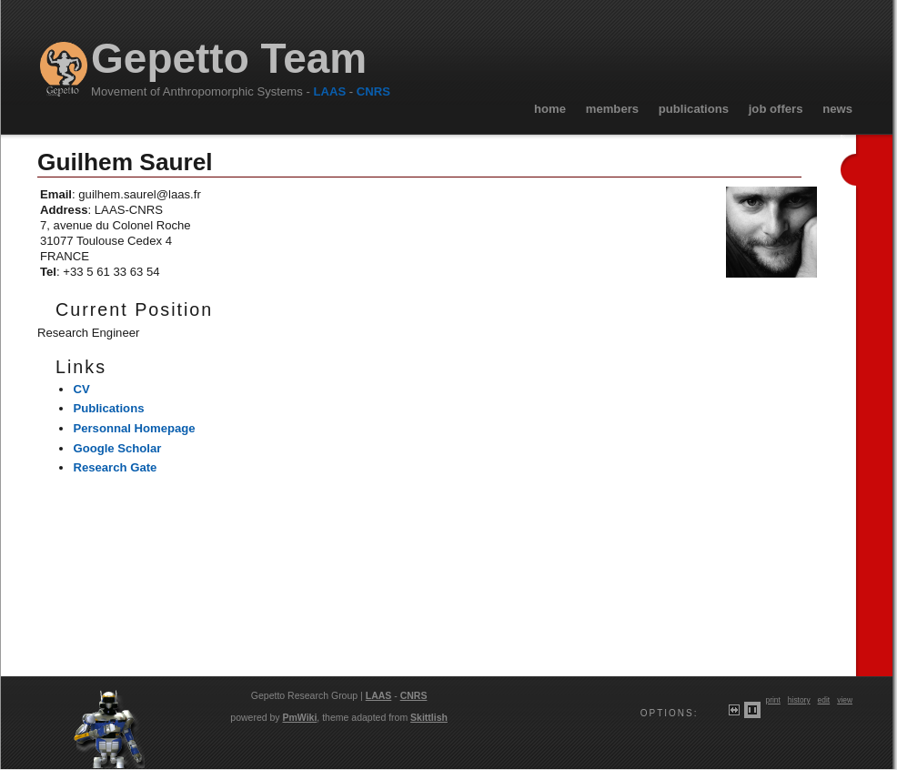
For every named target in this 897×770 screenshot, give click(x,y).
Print (772, 699)
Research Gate (114, 467)
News (837, 109)
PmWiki (300, 717)
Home (550, 109)
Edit (824, 699)
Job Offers (776, 109)
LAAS (329, 91)
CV (81, 389)
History (799, 699)
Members (612, 109)
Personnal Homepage (134, 428)
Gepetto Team (229, 59)
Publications (694, 109)
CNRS (373, 91)
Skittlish (429, 717)
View (844, 699)
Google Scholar (117, 448)
